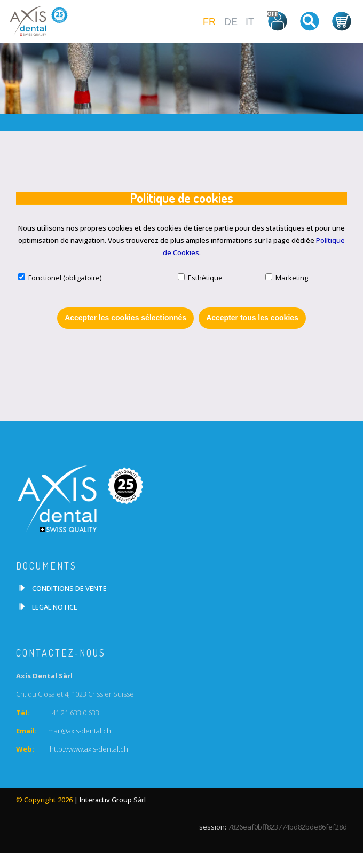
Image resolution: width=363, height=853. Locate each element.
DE (231, 22)
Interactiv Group (106, 799)
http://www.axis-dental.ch (88, 749)
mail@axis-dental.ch (79, 731)
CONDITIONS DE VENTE (69, 588)
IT (250, 22)
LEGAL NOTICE (54, 607)
